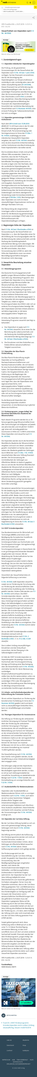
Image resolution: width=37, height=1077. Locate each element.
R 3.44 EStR (26, 85)
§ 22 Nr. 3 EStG (6, 782)
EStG (22, 96)
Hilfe (31, 1060)
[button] (27, 2)
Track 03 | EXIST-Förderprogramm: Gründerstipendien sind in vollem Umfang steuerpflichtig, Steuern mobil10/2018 (18, 1025)
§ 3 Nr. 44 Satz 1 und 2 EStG (24, 73)
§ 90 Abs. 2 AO (15, 197)
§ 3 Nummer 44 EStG (24, 108)
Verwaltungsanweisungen (12, 7)
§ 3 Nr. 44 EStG (21, 140)
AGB (13, 1060)
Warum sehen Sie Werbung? (10, 54)
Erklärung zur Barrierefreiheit (18, 1064)
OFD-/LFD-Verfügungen (10, 9)
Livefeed (9, 1050)
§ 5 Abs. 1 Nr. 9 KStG (25, 453)
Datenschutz (18, 1062)
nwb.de (9, 1040)
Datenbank (10, 1045)
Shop (24, 1045)
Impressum (6, 1060)
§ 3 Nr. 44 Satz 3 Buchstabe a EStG (18, 229)
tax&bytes (26, 1050)
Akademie (26, 1040)
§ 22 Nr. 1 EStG (16, 778)
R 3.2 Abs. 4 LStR (25, 639)
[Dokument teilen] (33, 17)
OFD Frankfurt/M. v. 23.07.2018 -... (13, 11)
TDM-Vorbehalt (22, 1060)
